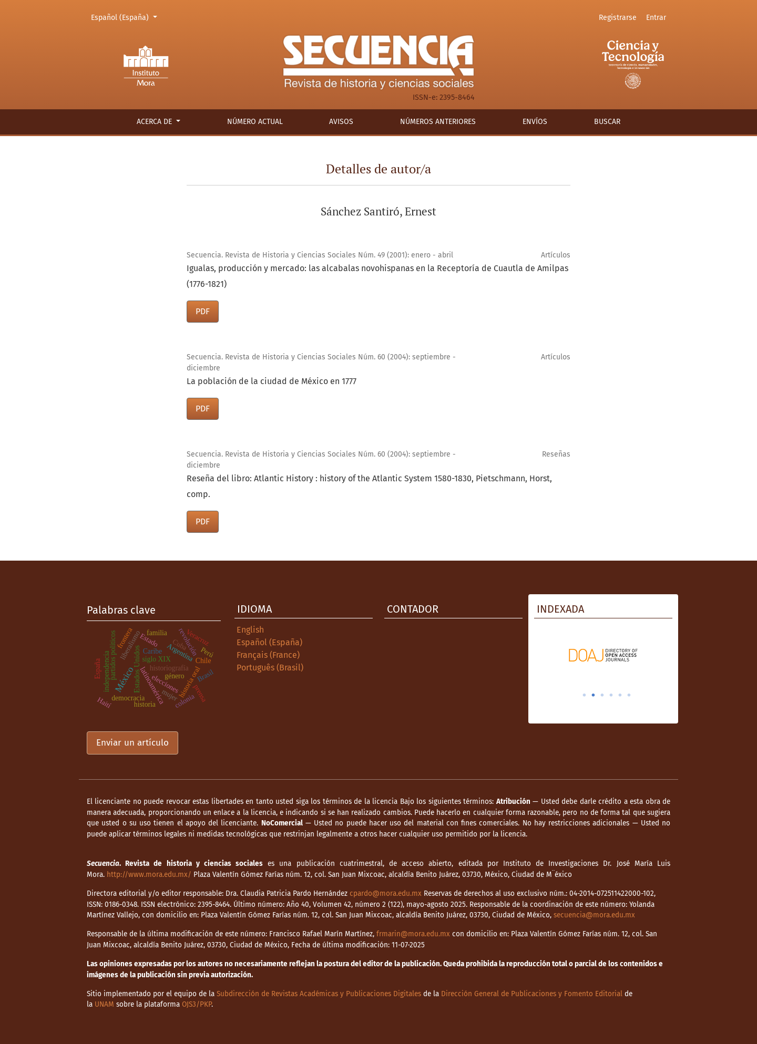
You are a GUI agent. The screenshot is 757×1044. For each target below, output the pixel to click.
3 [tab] (602, 695)
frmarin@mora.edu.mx (413, 933)
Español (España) (125, 17)
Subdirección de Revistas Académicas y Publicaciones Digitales (319, 993)
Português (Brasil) (270, 668)
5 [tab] (620, 695)
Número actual (255, 121)
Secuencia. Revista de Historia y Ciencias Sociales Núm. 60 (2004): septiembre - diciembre (321, 363)
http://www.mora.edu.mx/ (149, 874)
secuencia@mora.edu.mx (594, 915)
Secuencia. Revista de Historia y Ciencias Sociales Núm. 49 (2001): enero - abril (320, 255)
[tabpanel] (603, 655)
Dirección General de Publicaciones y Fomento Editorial (531, 993)
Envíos (535, 121)
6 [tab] (629, 695)
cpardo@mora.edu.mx (386, 893)
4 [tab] (611, 695)
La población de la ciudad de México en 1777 (271, 381)
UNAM (104, 1004)
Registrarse (618, 17)
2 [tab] (593, 695)
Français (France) (268, 655)
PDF (203, 311)
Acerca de (155, 121)
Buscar (607, 121)
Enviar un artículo (132, 742)
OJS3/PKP (196, 1004)
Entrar (656, 17)
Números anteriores (438, 121)
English (250, 630)
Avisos (341, 121)
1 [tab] (584, 695)
